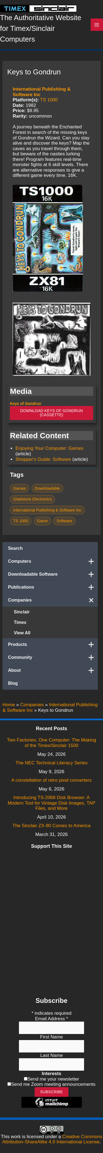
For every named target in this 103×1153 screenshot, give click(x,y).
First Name (51, 1037)
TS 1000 (49, 99)
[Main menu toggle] (97, 24)
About (53, 670)
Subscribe (51, 1092)
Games (19, 488)
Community (53, 657)
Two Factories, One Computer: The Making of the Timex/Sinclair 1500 (51, 742)
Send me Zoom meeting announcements (53, 1084)
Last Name (51, 1055)
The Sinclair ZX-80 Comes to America (51, 825)
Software (64, 521)
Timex (20, 622)
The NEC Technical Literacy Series (51, 762)
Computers (53, 561)
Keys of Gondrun (25, 403)
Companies (53, 600)
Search (15, 548)
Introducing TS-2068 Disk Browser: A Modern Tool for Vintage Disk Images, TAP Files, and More (51, 803)
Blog (13, 683)
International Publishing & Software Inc (47, 510)
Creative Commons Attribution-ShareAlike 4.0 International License (52, 1139)
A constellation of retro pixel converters (52, 780)
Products (53, 644)
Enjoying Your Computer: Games (49, 448)
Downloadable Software (53, 574)
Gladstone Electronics (32, 499)
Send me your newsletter (53, 1079)
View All (22, 632)
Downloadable (47, 488)
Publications (53, 587)
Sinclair (22, 612)
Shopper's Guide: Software (43, 459)
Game (42, 521)
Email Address (51, 1018)
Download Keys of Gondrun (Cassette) (51, 412)
